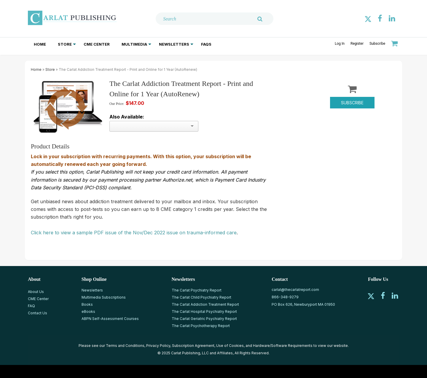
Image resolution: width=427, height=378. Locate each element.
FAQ (31, 306)
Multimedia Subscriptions (104, 297)
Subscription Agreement (193, 345)
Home (40, 44)
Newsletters (174, 44)
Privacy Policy (158, 345)
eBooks (88, 311)
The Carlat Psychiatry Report (197, 290)
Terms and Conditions (125, 345)
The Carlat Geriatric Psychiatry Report (204, 318)
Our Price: (116, 104)
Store (65, 44)
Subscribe (377, 43)
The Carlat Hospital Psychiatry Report (204, 311)
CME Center (97, 44)
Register (357, 43)
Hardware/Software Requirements (283, 345)
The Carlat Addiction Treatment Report (205, 304)
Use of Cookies (230, 345)
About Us (36, 291)
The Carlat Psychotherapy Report (201, 325)
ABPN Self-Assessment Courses (110, 318)
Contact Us (37, 313)
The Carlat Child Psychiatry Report (201, 297)
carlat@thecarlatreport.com (295, 289)
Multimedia (134, 44)
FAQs (206, 44)
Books (87, 304)
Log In (340, 43)
